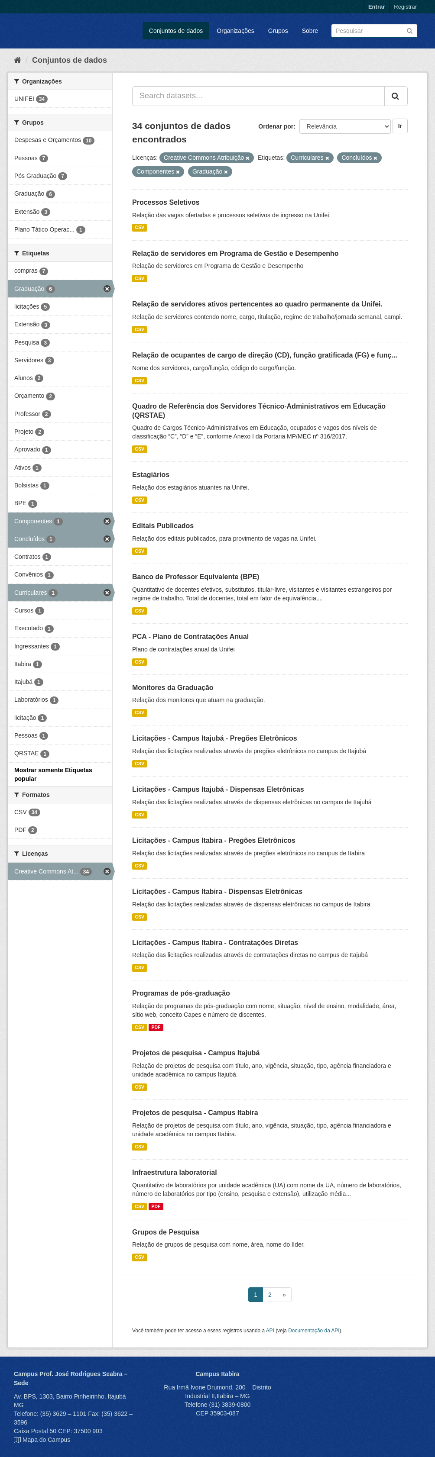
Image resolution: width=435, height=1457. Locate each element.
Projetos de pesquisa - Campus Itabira (195, 1112)
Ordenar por (275, 126)
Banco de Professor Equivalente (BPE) (195, 576)
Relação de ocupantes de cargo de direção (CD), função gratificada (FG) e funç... (264, 355)
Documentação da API (313, 1331)
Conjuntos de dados (176, 30)
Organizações (235, 30)
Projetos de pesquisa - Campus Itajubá (196, 1053)
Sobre (310, 30)
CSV (139, 227)
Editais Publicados (163, 525)
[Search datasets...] (258, 96)
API (270, 1331)
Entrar (376, 6)
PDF (155, 1027)
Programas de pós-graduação (181, 993)
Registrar (405, 6)
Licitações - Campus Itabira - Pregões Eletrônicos (213, 840)
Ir (400, 125)
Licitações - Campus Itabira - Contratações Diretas (215, 942)
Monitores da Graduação (173, 687)
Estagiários (150, 474)
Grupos (278, 30)
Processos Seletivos (166, 202)
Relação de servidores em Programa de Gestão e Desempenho (235, 253)
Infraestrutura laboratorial (174, 1172)
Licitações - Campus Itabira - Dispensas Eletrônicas (217, 891)
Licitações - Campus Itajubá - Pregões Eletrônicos (214, 738)
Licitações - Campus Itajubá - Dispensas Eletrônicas (218, 789)
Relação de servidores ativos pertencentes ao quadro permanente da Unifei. (257, 304)
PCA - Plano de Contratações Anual (190, 636)
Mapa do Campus (47, 1439)
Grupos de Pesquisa (165, 1232)
